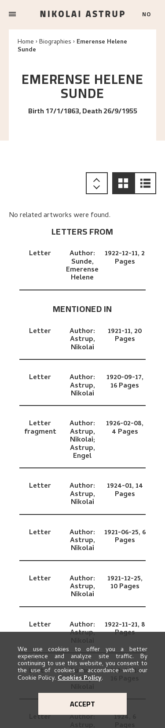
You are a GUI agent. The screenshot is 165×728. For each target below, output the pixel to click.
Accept (82, 703)
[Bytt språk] (149, 15)
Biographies (55, 42)
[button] (123, 183)
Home (26, 42)
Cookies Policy (80, 679)
